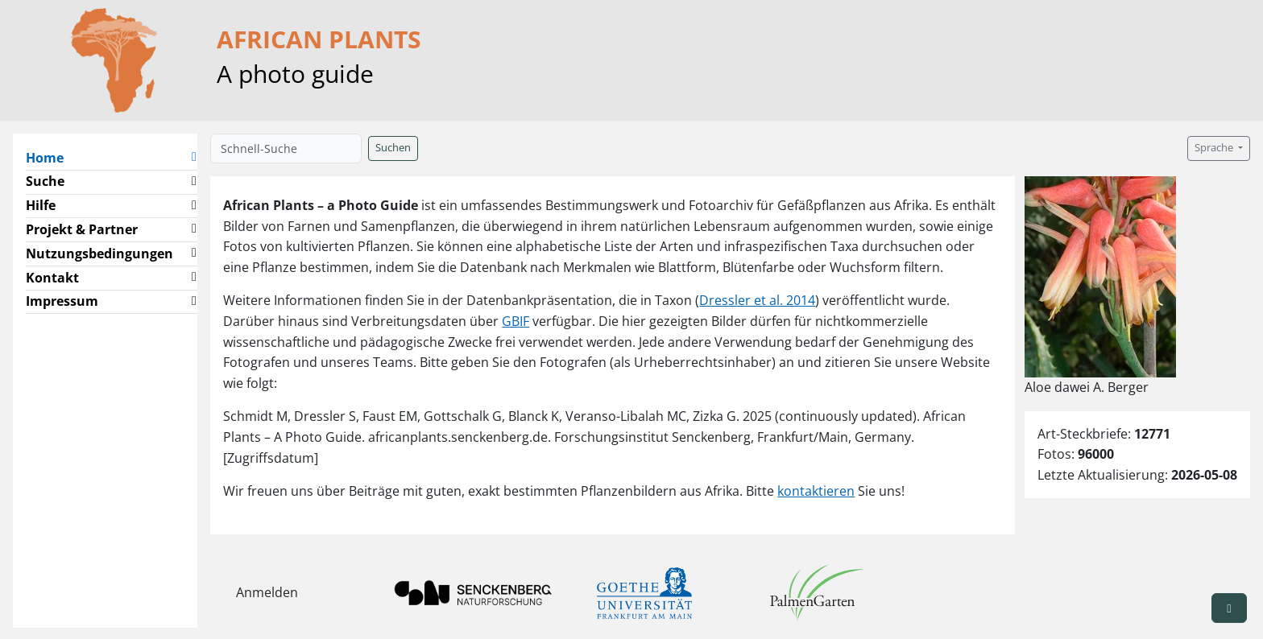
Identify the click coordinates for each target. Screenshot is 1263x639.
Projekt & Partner (82, 229)
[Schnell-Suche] (286, 148)
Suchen (393, 148)
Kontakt (52, 278)
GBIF (515, 321)
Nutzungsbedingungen (99, 253)
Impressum (62, 301)
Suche (45, 181)
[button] (194, 158)
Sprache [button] (1215, 148)
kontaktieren (816, 491)
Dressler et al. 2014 (757, 300)
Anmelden (267, 592)
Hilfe (41, 205)
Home (51, 157)
